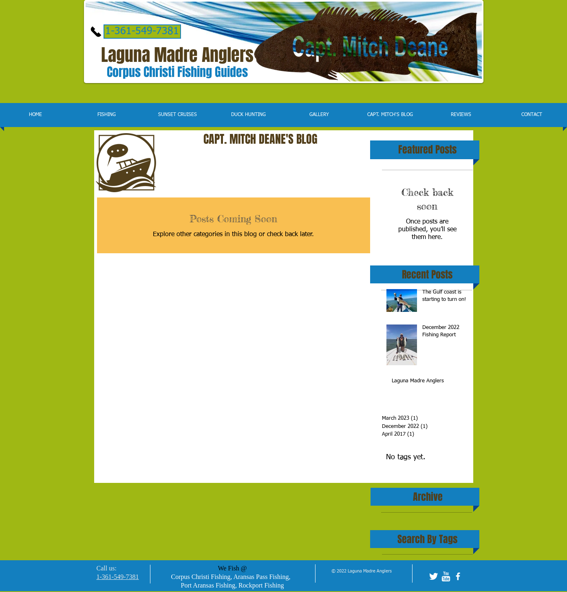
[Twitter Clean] (433, 576)
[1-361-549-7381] (142, 31)
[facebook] (458, 576)
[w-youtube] (446, 576)
